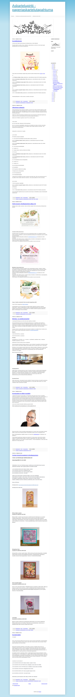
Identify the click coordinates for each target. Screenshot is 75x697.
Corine (41, 73)
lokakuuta (54, 71)
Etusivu (12, 16)
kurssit (32, 102)
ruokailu (34, 388)
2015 (53, 98)
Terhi (44, 73)
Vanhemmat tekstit (44, 683)
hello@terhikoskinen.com (32, 236)
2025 (53, 66)
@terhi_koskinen (25, 304)
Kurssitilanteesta (17, 41)
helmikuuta (55, 78)
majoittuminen (31, 388)
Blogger (40, 691)
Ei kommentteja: (25, 101)
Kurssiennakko (16, 635)
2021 (53, 94)
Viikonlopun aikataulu (18, 107)
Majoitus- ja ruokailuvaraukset (20, 319)
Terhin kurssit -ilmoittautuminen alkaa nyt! (24, 204)
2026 (53, 64)
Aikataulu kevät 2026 (36, 16)
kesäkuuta (54, 75)
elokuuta (54, 74)
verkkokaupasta (36, 434)
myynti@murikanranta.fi (34, 330)
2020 (53, 95)
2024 (53, 67)
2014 (53, 99)
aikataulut (17, 388)
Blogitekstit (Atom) (17, 685)
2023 (53, 68)
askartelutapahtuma (23, 102)
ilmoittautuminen (28, 102)
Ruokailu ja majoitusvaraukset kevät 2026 (23, 16)
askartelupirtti (18, 102)
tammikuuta (55, 79)
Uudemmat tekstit (15, 683)
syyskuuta (54, 72)
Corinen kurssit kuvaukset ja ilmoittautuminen (25, 455)
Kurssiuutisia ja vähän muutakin (21, 393)
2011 (53, 101)
